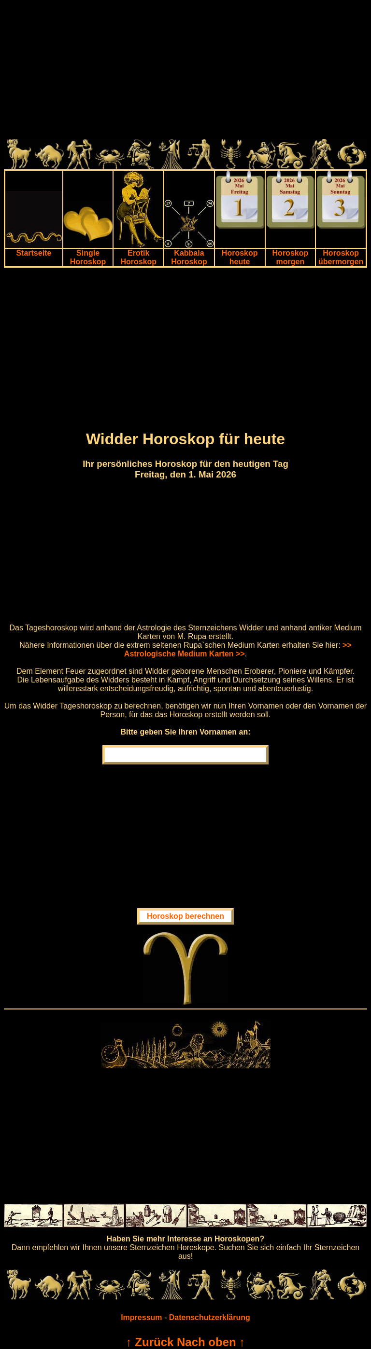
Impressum (141, 1317)
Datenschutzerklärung (209, 1317)
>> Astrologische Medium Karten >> (238, 649)
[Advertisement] (185, 71)
